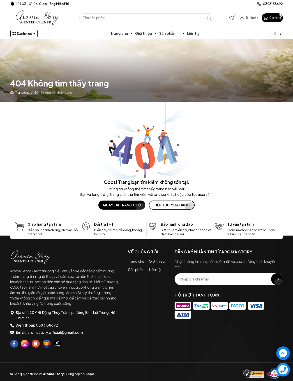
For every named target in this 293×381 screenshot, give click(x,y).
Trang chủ (127, 33)
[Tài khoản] (249, 17)
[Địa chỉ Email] (229, 279)
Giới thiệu (152, 33)
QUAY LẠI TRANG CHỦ (122, 205)
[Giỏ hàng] (272, 17)
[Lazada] (47, 344)
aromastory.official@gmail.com (55, 332)
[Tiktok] (57, 344)
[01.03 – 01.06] (42, 4)
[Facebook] (14, 344)
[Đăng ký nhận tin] (277, 279)
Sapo (90, 374)
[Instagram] (25, 344)
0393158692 (47, 325)
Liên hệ (202, 33)
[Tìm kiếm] (209, 18)
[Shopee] (36, 344)
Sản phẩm (178, 33)
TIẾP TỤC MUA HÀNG (172, 205)
